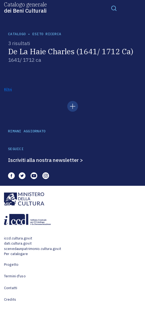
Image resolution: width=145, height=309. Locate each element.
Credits (10, 299)
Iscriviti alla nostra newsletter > (45, 160)
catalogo (17, 34)
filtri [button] (8, 89)
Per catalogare (16, 254)
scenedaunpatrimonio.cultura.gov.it (32, 248)
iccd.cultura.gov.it (18, 238)
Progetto (11, 264)
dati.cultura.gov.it (18, 243)
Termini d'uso (15, 276)
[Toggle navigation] (114, 8)
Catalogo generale (25, 7)
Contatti (10, 288)
